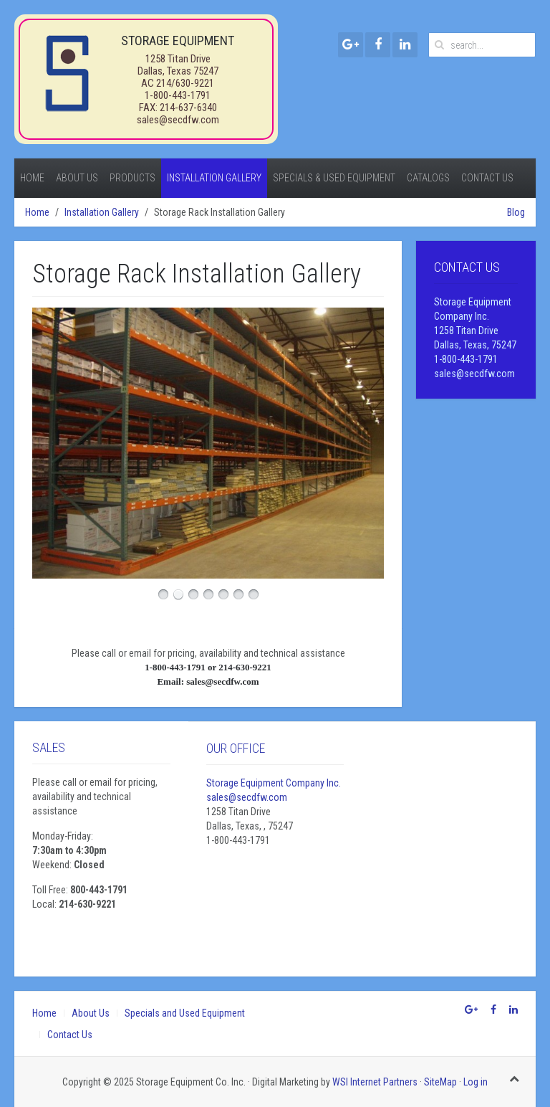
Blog (516, 212)
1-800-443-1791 (178, 95)
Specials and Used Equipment (185, 1013)
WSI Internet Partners (375, 1082)
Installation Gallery (214, 178)
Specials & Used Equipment (334, 178)
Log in (475, 1082)
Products (132, 178)
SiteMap (440, 1082)
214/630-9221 (185, 83)
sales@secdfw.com (178, 119)
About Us (77, 178)
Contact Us (487, 178)
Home (32, 178)
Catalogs (428, 178)
